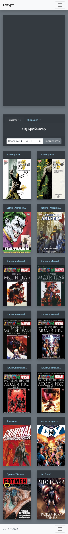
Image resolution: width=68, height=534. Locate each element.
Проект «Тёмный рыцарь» (15, 474)
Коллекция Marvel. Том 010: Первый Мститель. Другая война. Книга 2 (50, 261)
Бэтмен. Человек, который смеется (15, 208)
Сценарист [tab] (34, 120)
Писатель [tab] (14, 120)
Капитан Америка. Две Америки (50, 208)
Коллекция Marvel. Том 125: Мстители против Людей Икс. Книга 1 (50, 314)
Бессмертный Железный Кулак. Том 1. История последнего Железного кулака (16, 154)
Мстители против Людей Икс (49, 421)
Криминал (12, 421)
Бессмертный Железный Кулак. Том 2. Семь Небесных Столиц (50, 154)
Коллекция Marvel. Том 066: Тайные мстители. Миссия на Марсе (16, 314)
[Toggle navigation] (60, 5)
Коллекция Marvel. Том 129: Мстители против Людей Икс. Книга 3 (50, 368)
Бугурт (8, 5)
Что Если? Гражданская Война (51, 474)
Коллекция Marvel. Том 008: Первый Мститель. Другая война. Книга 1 (16, 261)
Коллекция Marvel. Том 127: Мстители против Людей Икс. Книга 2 (16, 368)
